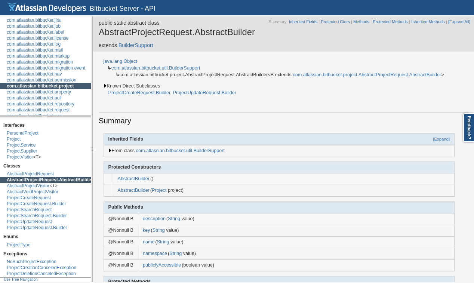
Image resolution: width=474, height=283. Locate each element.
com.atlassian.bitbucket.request (38, 110)
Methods (361, 21)
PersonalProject (23, 133)
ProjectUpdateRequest (29, 221)
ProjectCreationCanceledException (41, 267)
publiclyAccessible (162, 265)
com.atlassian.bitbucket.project (40, 86)
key (146, 230)
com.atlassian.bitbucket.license (37, 38)
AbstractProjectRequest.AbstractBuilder (50, 179)
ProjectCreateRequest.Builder (36, 203)
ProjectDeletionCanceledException (41, 273)
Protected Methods (390, 21)
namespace (155, 253)
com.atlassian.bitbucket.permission (41, 80)
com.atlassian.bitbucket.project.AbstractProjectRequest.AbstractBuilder (367, 74)
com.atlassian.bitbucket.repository (40, 104)
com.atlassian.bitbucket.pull (34, 98)
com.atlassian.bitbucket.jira (34, 20)
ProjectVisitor (20, 157)
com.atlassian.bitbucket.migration (40, 62)
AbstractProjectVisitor (28, 185)
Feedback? (469, 127)
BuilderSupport (135, 45)
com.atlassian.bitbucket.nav (34, 74)
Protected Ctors (335, 21)
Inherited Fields (303, 21)
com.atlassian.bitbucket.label (35, 32)
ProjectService (21, 145)
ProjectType (18, 244)
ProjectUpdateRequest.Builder (37, 227)
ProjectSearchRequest (29, 209)
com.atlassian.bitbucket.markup (38, 56)
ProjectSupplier (22, 151)
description (154, 218)
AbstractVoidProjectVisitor (32, 191)
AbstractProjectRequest (30, 173)
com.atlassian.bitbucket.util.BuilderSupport (155, 68)
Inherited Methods (428, 21)
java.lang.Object (120, 61)
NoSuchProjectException (31, 261)
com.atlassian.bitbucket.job (34, 26)
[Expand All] (459, 21)
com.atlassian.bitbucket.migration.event (46, 68)
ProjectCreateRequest (29, 197)
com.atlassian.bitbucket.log (34, 44)
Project (14, 139)
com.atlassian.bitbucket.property (39, 92)
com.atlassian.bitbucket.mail (35, 50)
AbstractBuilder (134, 178)
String (174, 218)
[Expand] (441, 139)
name (149, 241)
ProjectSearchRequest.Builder (37, 215)
